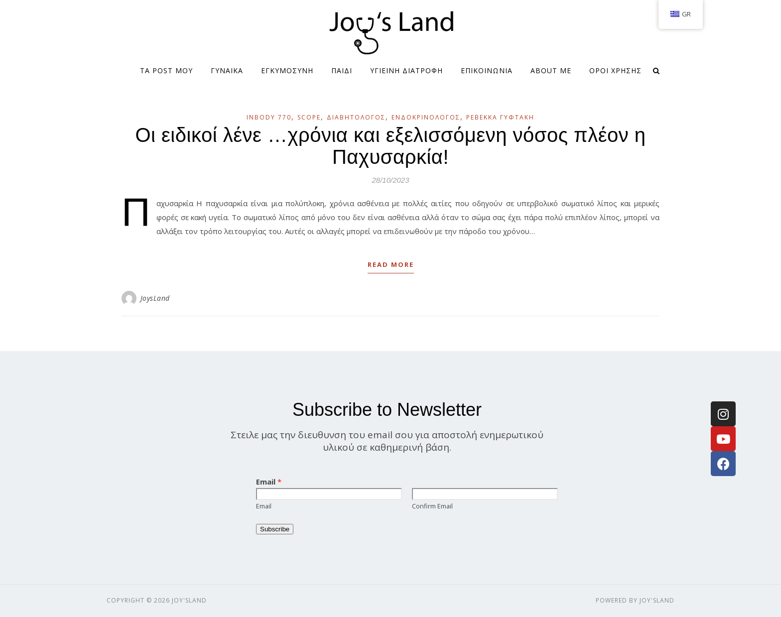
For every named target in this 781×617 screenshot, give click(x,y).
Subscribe (274, 529)
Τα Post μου (166, 70)
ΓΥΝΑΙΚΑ (227, 70)
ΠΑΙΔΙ (341, 70)
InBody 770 (269, 117)
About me (550, 70)
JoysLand (155, 298)
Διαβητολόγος (356, 117)
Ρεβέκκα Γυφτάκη (500, 117)
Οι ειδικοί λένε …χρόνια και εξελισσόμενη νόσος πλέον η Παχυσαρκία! (390, 146)
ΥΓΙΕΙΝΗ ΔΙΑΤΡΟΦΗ (406, 70)
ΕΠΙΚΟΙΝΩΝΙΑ (487, 70)
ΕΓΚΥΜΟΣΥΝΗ (287, 70)
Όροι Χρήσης (615, 70)
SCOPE (309, 117)
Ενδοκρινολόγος (425, 117)
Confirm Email (432, 505)
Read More (391, 264)
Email (268, 482)
